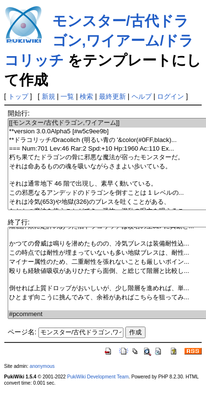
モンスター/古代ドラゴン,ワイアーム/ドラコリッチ (99, 40)
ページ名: (22, 332)
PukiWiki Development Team (98, 376)
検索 (86, 96)
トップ (18, 96)
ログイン (170, 96)
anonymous (42, 366)
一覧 (67, 96)
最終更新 (112, 96)
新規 (48, 96)
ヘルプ (142, 96)
